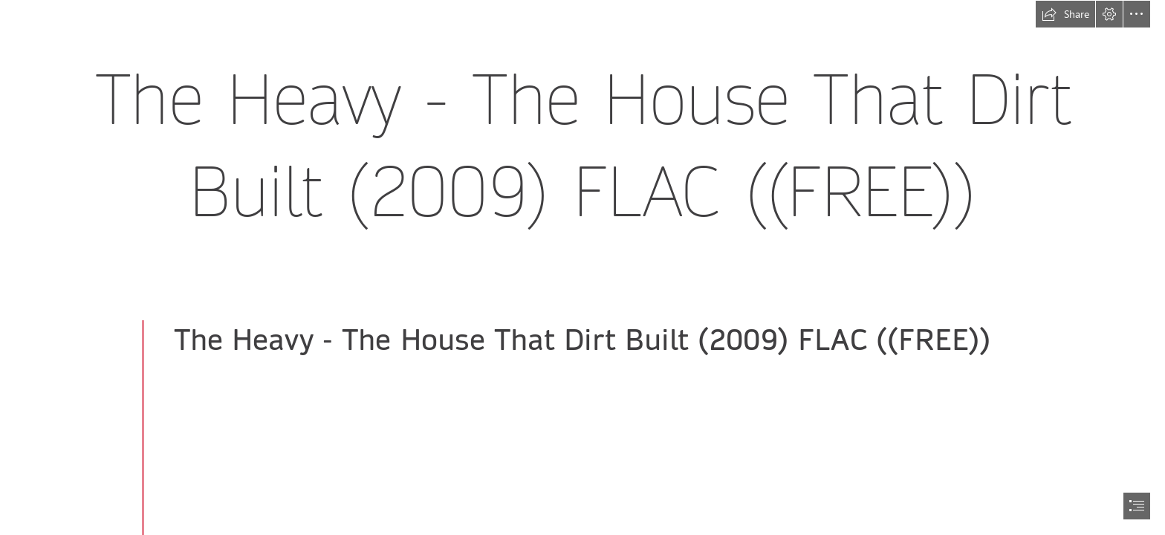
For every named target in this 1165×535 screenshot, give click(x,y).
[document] (582, 267)
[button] (1065, 14)
